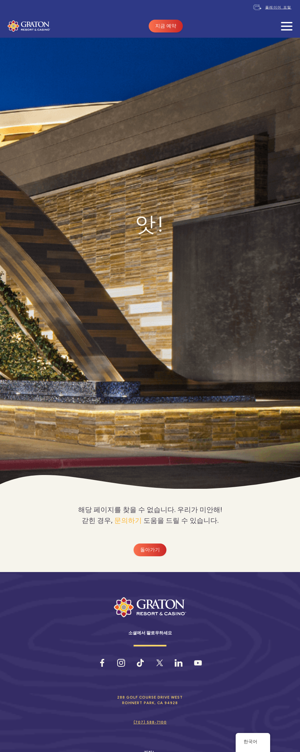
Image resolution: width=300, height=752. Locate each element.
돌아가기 (150, 550)
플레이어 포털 (278, 7)
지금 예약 (165, 26)
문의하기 (128, 520)
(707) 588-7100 (150, 722)
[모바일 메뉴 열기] (286, 26)
